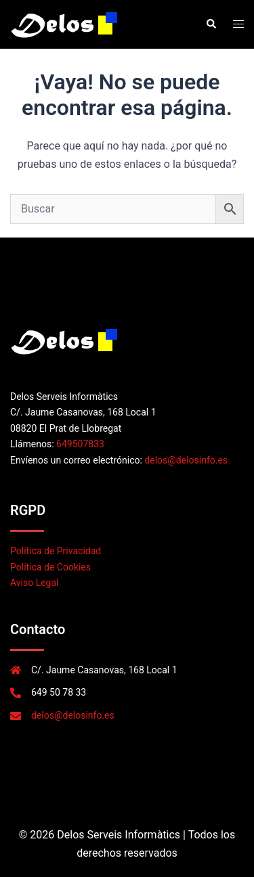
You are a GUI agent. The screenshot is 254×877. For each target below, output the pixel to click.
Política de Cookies (50, 567)
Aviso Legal (34, 582)
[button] (210, 24)
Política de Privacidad (55, 550)
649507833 (80, 443)
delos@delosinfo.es (186, 460)
